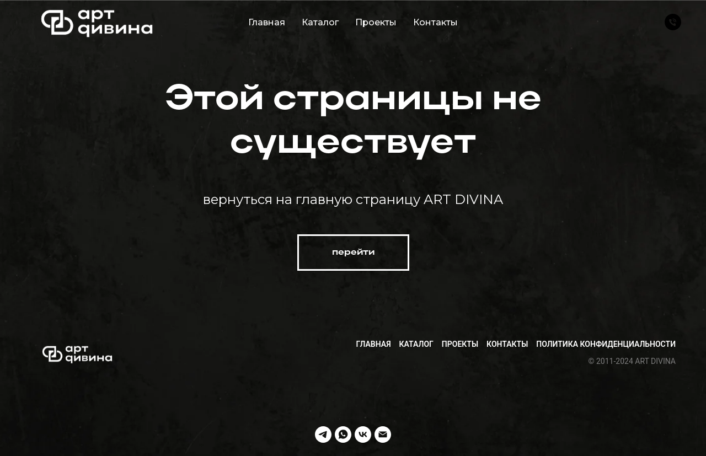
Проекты (376, 22)
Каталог (320, 22)
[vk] (363, 434)
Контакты (435, 22)
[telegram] (323, 434)
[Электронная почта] (383, 434)
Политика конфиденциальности (606, 344)
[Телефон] (673, 22)
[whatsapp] (343, 434)
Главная (266, 22)
